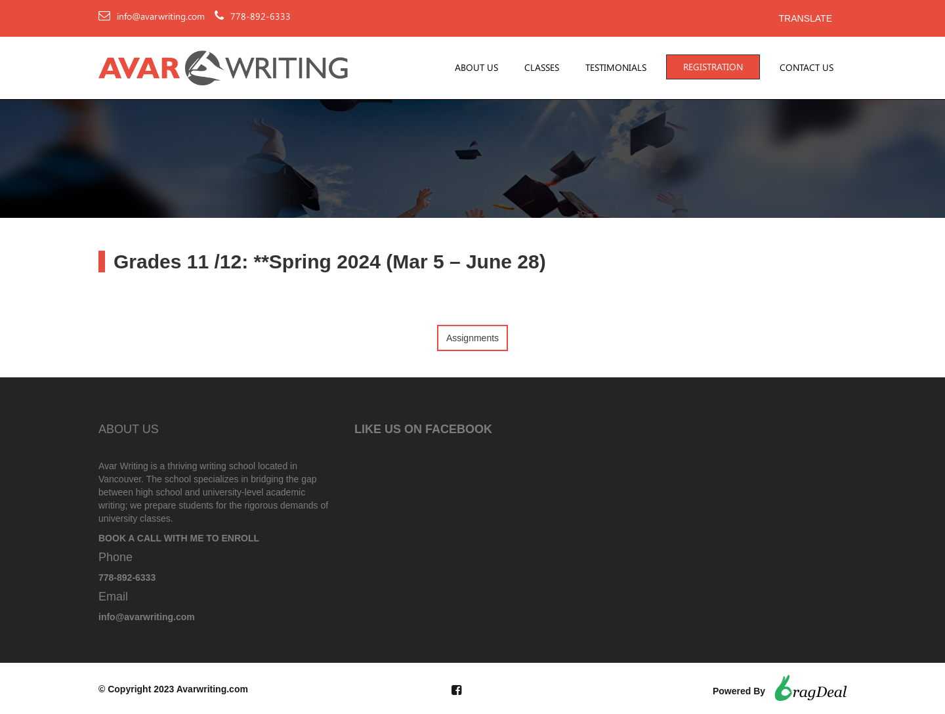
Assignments (472, 338)
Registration (713, 67)
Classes (541, 67)
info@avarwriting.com (161, 16)
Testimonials (615, 67)
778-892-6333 (260, 16)
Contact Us (806, 67)
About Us (476, 67)
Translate (805, 18)
